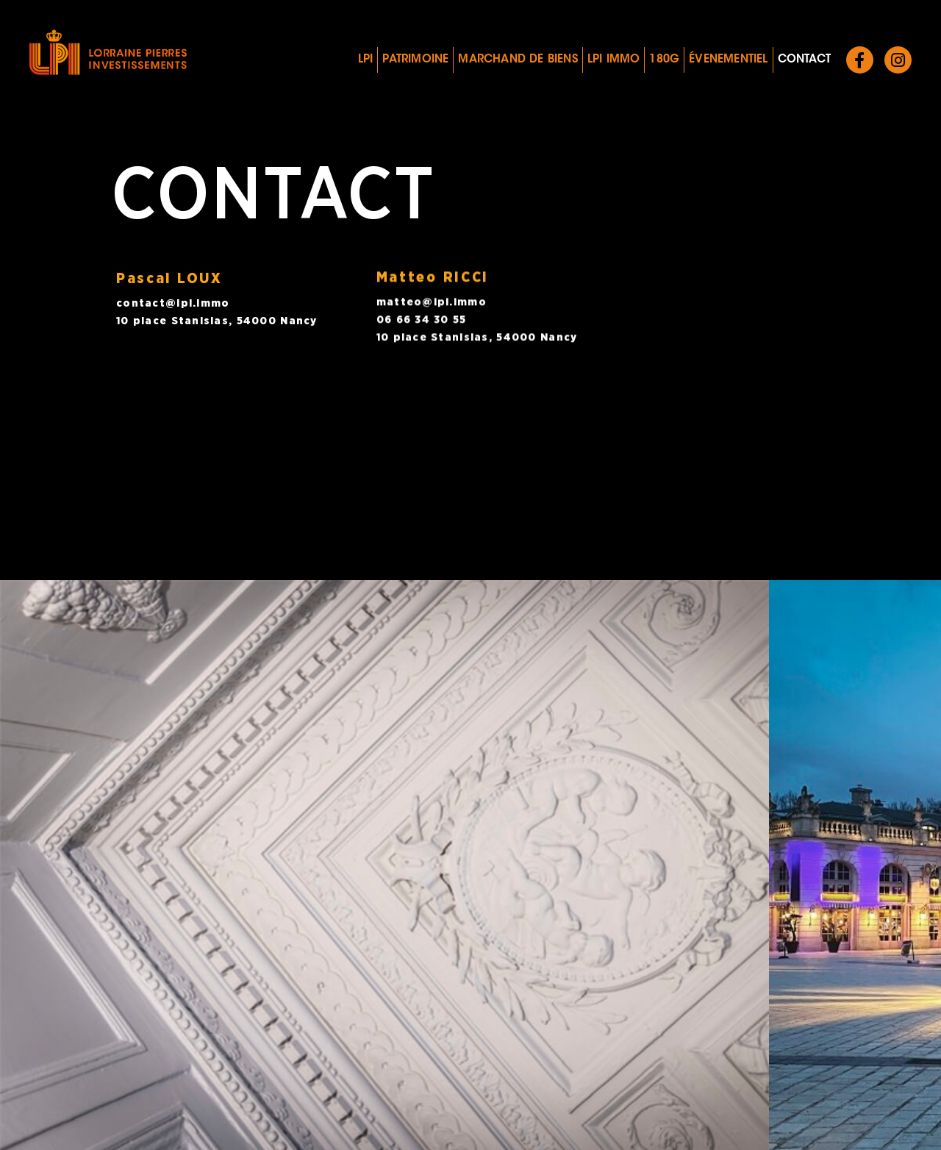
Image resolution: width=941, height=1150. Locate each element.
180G (664, 59)
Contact (804, 59)
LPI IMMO (613, 59)
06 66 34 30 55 (421, 316)
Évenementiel (728, 59)
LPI (365, 59)
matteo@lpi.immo (431, 298)
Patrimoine (415, 59)
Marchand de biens (517, 59)
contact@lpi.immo (172, 303)
